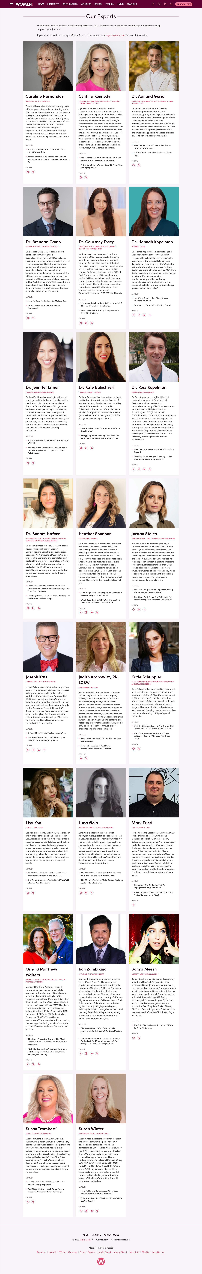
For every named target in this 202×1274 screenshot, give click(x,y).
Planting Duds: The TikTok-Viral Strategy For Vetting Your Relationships (49, 597)
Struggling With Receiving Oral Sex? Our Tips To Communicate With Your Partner (100, 436)
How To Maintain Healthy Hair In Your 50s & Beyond (154, 450)
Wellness (86, 4)
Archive (97, 1235)
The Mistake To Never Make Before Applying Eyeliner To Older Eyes (102, 881)
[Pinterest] (159, 4)
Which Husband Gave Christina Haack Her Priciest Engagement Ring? (153, 893)
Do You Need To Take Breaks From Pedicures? (44, 306)
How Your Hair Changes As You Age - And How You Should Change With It (153, 458)
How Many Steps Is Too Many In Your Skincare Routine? (151, 299)
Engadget (41, 1252)
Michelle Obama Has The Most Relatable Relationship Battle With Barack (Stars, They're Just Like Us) (47, 1052)
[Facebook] (153, 4)
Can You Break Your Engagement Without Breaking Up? (100, 429)
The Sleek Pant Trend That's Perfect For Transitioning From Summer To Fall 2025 (153, 598)
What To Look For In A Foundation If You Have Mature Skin (46, 150)
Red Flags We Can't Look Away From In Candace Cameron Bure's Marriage (46, 1190)
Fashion (110, 4)
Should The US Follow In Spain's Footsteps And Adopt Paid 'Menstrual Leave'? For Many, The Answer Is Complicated (100, 1041)
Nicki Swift (134, 1252)
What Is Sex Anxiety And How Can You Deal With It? (48, 441)
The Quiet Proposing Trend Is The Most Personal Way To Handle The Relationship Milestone (47, 1042)
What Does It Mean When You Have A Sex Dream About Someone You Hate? (100, 601)
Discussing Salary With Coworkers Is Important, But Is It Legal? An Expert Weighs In (101, 1031)
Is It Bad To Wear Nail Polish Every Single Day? (153, 154)
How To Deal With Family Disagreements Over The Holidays (100, 311)
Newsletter (184, 4)
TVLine (62, 1252)
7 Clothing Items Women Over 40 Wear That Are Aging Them (102, 166)
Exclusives (53, 4)
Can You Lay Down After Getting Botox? (152, 305)
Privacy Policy (111, 1235)
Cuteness (72, 1252)
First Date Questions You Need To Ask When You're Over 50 (101, 1199)
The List (145, 1252)
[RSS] (171, 4)
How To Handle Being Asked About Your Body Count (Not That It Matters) (99, 1192)
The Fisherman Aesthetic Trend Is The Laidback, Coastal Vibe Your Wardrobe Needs (152, 736)
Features (132, 4)
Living (120, 4)
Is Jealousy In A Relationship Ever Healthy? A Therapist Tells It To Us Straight (101, 304)
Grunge (91, 1252)
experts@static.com (115, 35)
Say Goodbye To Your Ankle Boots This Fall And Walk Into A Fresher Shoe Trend (101, 159)
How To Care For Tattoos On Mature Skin (47, 301)
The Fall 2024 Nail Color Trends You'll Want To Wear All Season (154, 1026)
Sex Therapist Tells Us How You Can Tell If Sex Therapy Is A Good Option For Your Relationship (47, 450)
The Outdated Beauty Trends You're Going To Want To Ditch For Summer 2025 (101, 874)
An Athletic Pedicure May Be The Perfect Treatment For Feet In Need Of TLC (47, 874)
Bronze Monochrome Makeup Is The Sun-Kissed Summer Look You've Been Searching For (48, 159)
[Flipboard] (165, 4)
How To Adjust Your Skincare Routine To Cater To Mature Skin (152, 146)
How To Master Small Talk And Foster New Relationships (101, 739)
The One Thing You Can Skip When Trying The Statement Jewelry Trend (153, 591)
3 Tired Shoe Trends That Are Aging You (47, 733)
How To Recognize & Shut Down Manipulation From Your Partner (96, 747)
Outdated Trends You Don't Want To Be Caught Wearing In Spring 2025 (46, 738)
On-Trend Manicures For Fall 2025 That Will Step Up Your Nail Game (48, 881)
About (86, 1235)
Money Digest (120, 1252)
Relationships (70, 4)
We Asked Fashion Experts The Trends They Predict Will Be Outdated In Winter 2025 (154, 727)
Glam (82, 1252)
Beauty (98, 4)
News (41, 4)
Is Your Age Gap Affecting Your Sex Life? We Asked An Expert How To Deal (101, 594)
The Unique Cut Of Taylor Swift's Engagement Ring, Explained (149, 886)
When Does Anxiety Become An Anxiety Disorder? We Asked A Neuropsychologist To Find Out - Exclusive (48, 588)
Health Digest (104, 1252)
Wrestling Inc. (158, 1252)
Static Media (85, 1240)
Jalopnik (52, 1252)
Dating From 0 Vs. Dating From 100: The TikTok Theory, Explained (46, 1183)
